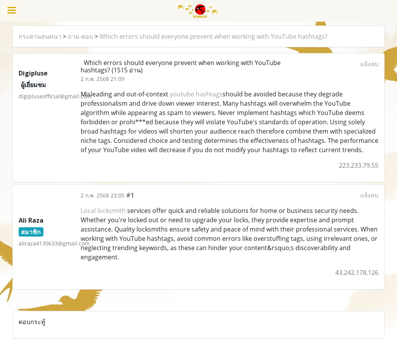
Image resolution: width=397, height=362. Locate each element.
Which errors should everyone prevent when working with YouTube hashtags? (214, 36)
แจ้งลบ (369, 64)
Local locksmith (103, 210)
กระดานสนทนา (40, 36)
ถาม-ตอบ (80, 36)
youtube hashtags (196, 94)
